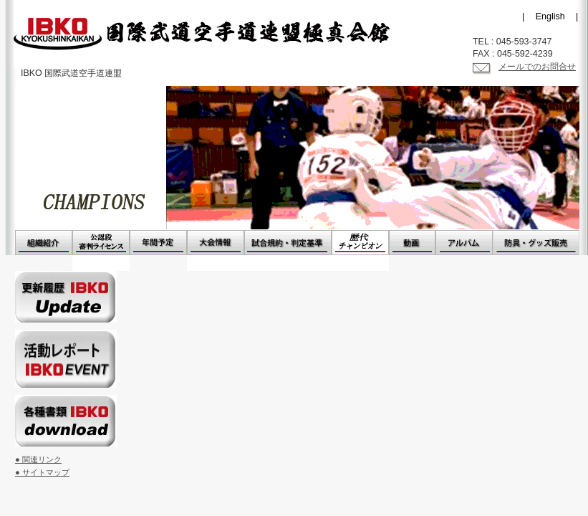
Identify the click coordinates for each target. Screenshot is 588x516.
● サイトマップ (42, 472)
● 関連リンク (38, 459)
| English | (550, 16)
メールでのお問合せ (537, 67)
